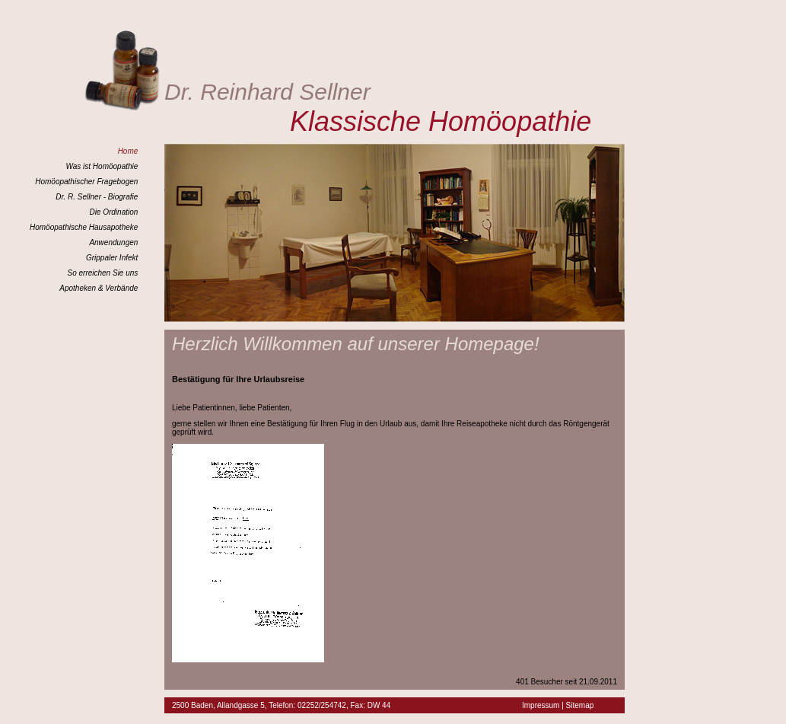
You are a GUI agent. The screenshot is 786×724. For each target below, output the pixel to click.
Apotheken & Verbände (98, 288)
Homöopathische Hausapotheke (84, 227)
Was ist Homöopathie (101, 166)
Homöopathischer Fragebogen (86, 181)
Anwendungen (113, 242)
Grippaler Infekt (112, 258)
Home (128, 151)
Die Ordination (113, 212)
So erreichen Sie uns (102, 273)
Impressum (540, 705)
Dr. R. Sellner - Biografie (97, 197)
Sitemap (580, 705)
